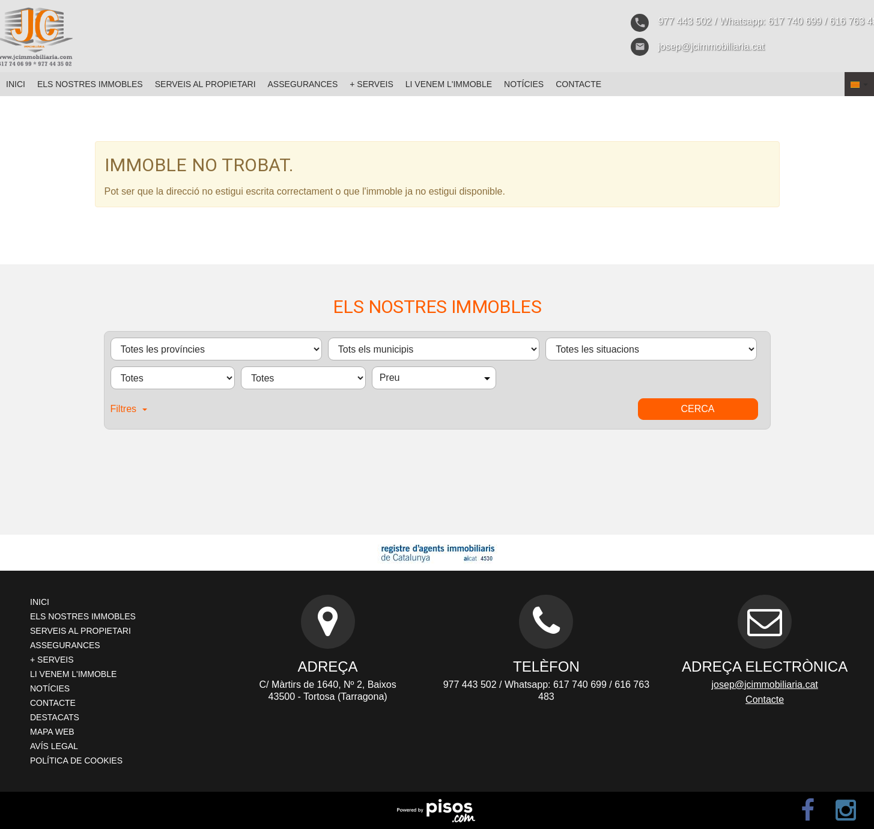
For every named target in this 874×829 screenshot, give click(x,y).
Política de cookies (76, 760)
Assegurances (303, 84)
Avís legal (54, 746)
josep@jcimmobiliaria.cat (765, 684)
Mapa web (52, 731)
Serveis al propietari (205, 84)
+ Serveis (371, 84)
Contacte (578, 84)
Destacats (54, 717)
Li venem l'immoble (448, 84)
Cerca (697, 409)
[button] (859, 84)
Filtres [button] (129, 409)
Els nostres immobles (90, 84)
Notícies (524, 84)
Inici (15, 84)
